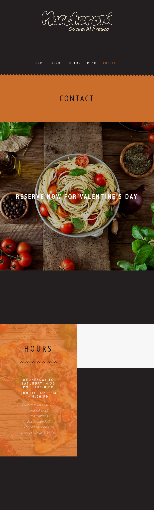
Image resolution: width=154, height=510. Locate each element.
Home (40, 63)
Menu (91, 63)
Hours (75, 63)
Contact (111, 63)
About (57, 63)
